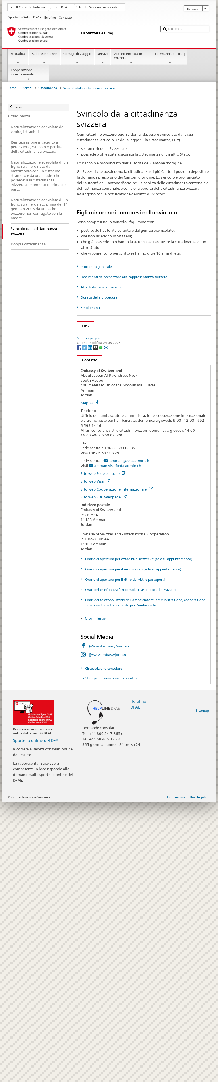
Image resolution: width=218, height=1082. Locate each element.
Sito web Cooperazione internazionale (117, 768)
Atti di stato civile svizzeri (101, 287)
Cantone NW (94, 497)
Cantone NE (93, 489)
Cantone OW (94, 506)
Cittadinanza (47, 88)
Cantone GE (93, 446)
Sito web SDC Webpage (104, 776)
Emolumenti (90, 307)
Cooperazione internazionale (28, 74)
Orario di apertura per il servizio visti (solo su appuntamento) (132, 849)
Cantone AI (93, 394)
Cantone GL (93, 454)
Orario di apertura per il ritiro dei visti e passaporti (124, 859)
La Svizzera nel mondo (101, 7)
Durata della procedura (99, 297)
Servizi (102, 58)
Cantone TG (93, 558)
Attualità (18, 58)
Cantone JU (93, 471)
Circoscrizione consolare (103, 948)
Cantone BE (93, 411)
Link (83, 326)
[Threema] (95, 626)
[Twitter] (85, 626)
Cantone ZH (93, 601)
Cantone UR (93, 566)
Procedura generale (96, 266)
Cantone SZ (93, 541)
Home (11, 88)
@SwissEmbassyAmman (108, 925)
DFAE (65, 7)
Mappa (89, 682)
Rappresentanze (44, 58)
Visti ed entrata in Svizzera (131, 58)
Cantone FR (93, 437)
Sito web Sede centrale (103, 753)
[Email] (106, 626)
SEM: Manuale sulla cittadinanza (111, 345)
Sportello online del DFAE (37, 1019)
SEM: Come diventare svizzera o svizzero (117, 336)
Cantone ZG (93, 592)
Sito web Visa (95, 760)
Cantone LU (93, 480)
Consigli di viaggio (77, 58)
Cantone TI (92, 549)
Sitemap (202, 990)
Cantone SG (93, 532)
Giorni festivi (96, 897)
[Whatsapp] (101, 626)
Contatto (87, 639)
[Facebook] (79, 626)
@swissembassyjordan (107, 934)
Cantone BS (93, 428)
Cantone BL (93, 420)
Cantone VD (93, 575)
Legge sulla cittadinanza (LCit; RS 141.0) (117, 354)
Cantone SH (93, 515)
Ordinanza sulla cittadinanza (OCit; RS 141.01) (123, 362)
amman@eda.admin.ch (129, 740)
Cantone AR (93, 402)
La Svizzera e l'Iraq (169, 58)
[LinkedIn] (90, 626)
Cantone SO (93, 523)
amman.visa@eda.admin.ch (117, 745)
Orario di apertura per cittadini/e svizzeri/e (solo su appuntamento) (138, 838)
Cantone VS (93, 584)
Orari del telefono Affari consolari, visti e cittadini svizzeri (130, 869)
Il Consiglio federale (30, 7)
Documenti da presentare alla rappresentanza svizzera (124, 277)
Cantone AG (93, 385)
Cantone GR (93, 463)
